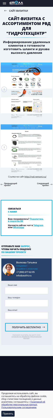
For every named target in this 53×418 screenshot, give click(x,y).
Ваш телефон (14, 298)
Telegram (38, 225)
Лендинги (9, 383)
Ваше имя (12, 285)
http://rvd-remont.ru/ (35, 176)
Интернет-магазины (14, 372)
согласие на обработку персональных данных (26, 337)
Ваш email (12, 310)
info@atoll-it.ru (24, 275)
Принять (8, 413)
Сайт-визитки (18, 10)
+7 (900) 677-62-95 (25, 272)
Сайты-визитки (12, 389)
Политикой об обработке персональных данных (23, 403)
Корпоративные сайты (16, 377)
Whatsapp (18, 227)
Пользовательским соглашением (18, 407)
